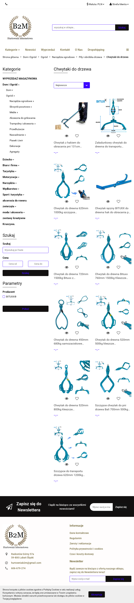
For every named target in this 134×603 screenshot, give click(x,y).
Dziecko (8, 159)
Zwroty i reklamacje (80, 543)
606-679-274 (18, 568)
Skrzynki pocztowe (21, 106)
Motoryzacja (11, 177)
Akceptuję (96, 594)
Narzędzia (10, 183)
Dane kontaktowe (79, 533)
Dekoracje (15, 146)
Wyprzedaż (48, 49)
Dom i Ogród (11, 84)
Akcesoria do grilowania (22, 118)
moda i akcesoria (14, 212)
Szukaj (25, 273)
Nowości (30, 49)
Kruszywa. (9, 224)
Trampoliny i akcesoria (23, 123)
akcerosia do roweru (15, 200)
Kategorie (12, 49)
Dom (9, 90)
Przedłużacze (17, 129)
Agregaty (15, 151)
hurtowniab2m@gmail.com (26, 562)
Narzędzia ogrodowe (22, 101)
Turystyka (9, 171)
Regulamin (76, 538)
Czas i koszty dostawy (82, 554)
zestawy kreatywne (14, 218)
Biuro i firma (11, 165)
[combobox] (72, 85)
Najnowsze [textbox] (61, 85)
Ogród (10, 95)
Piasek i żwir (16, 140)
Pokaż (25, 308)
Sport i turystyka (13, 194)
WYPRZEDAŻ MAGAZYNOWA (20, 78)
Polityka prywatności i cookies (86, 548)
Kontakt (65, 49)
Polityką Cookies (51, 589)
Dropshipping (96, 49)
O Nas (79, 49)
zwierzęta (9, 206)
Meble (14, 112)
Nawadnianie (18, 134)
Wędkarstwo (11, 188)
